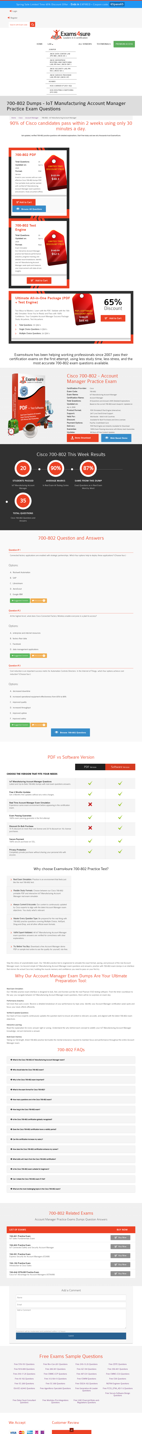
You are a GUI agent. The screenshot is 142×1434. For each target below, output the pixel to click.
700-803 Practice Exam (19, 1159)
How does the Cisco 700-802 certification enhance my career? (34, 1062)
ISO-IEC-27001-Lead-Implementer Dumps (24, 1408)
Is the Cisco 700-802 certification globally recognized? (31, 1033)
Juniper (52, 49)
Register (12, 17)
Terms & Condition (59, 1427)
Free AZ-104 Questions (86, 1283)
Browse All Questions (31, 229)
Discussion (38, 550)
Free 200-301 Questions (55, 1283)
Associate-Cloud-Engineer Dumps (87, 1402)
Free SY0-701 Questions (24, 1278)
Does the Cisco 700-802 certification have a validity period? (33, 1043)
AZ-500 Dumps (55, 1402)
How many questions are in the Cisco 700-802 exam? (31, 1013)
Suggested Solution (20, 550)
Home (40, 44)
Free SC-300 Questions (55, 1297)
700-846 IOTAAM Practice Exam (24, 1186)
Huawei (52, 81)
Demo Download (83, 419)
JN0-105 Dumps (118, 1407)
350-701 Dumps (118, 1402)
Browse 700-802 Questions (73, 682)
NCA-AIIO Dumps (24, 1416)
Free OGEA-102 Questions (87, 1297)
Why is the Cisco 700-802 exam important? (27, 993)
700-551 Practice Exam (19, 1168)
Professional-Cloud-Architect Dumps (55, 1397)
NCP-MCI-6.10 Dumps (118, 1412)
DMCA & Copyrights (93, 1427)
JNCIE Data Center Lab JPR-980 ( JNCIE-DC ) (60, 55)
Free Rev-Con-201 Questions (55, 1278)
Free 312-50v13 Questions (55, 1292)
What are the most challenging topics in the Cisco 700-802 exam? (35, 1102)
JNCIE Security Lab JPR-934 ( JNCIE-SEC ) (60, 70)
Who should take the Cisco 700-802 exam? (27, 983)
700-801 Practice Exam (19, 1150)
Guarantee (43, 1427)
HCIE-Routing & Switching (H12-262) (62, 91)
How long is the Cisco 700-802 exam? (25, 1023)
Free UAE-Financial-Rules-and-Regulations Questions (87, 1315)
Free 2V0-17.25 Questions (24, 1287)
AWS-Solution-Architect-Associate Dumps (24, 1398)
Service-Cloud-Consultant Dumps (86, 1397)
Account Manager (32, 118)
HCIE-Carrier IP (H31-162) (61, 86)
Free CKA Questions (117, 1292)
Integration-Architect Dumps (55, 1407)
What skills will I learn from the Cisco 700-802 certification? (33, 1072)
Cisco (21, 118)
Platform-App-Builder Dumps (118, 1397)
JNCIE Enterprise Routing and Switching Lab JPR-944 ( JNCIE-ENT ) (61, 62)
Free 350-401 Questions (118, 1283)
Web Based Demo (119, 420)
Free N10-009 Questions (24, 1283)
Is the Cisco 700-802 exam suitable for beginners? (29, 1082)
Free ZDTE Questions (118, 1278)
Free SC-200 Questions (24, 1297)
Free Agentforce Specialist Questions (55, 1302)
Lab (50, 44)
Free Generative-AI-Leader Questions (86, 1303)
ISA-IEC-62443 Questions (24, 1302)
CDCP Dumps (55, 1412)
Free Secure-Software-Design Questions (118, 1308)
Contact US (76, 1427)
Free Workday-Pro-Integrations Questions (55, 1315)
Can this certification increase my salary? (26, 1053)
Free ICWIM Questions (86, 1292)
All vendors (85, 44)
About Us (22, 1427)
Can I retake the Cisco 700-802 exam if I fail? (27, 1092)
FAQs (32, 1427)
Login (13, 11)
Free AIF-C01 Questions (87, 1287)
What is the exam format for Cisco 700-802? (27, 1003)
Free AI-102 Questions (24, 1292)
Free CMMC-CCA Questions (118, 1287)
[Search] (32, 24)
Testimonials (104, 44)
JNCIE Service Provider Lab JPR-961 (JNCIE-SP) (61, 76)
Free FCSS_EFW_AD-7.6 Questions (118, 1302)
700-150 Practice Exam (19, 1177)
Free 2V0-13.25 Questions (87, 1278)
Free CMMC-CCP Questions (55, 1287)
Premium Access (124, 44)
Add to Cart (25, 222)
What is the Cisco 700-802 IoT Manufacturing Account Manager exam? (37, 973)
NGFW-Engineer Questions (118, 1297)
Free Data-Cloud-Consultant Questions (24, 1315)
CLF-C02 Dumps (86, 1407)
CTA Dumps (87, 1412)
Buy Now (123, 1151)
